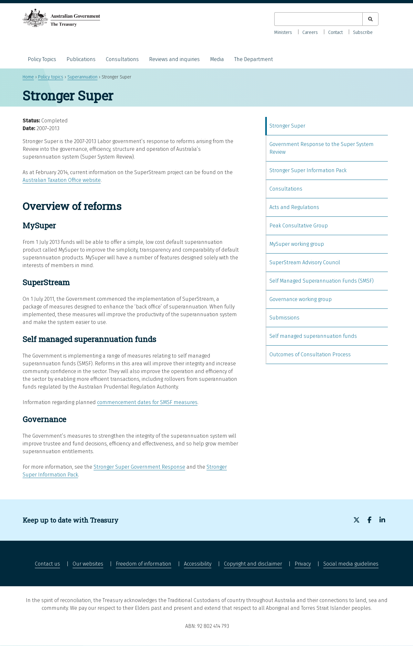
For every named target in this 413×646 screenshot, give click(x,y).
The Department (253, 59)
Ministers (283, 32)
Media (217, 59)
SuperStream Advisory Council (304, 262)
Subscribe (363, 32)
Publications (81, 59)
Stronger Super (287, 126)
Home (28, 77)
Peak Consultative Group (298, 226)
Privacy (303, 564)
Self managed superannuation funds (313, 336)
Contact (335, 32)
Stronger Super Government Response (139, 467)
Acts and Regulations (294, 207)
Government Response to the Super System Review (321, 148)
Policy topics (50, 77)
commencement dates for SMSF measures (147, 402)
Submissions (284, 318)
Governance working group (300, 299)
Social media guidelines (350, 564)
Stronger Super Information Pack (308, 170)
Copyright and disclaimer (253, 564)
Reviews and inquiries (174, 59)
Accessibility (197, 564)
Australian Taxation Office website (62, 180)
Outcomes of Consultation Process (310, 354)
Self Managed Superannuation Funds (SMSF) (321, 281)
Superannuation (82, 77)
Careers (310, 32)
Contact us (47, 564)
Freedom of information (143, 564)
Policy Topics (42, 59)
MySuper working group (296, 244)
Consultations (122, 59)
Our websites (88, 564)
